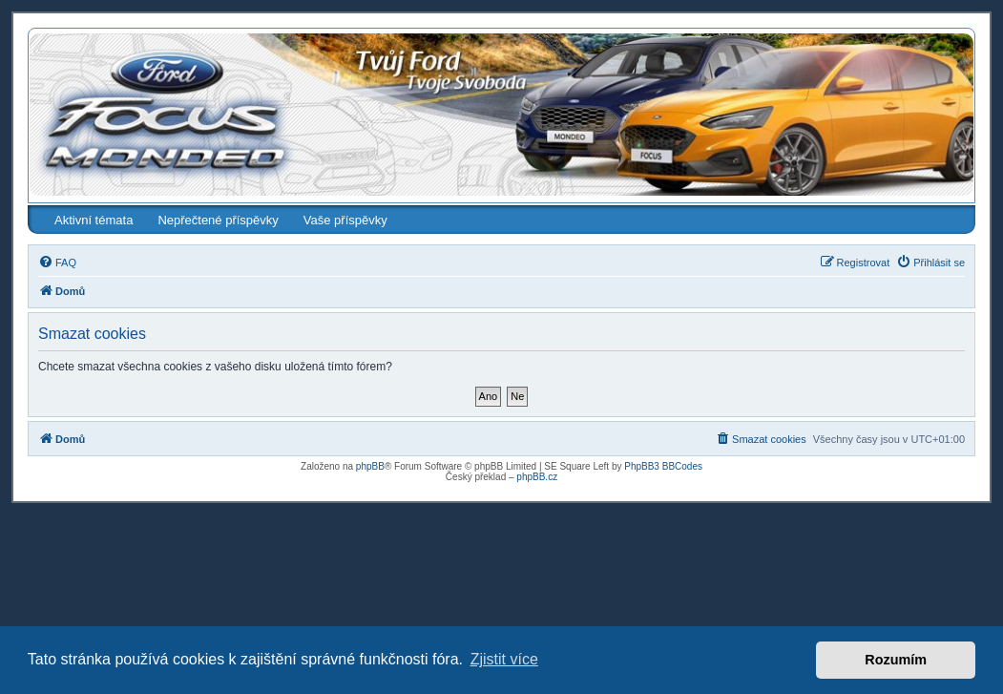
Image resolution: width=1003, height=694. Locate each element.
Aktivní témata (93, 220)
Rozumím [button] (896, 659)
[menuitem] (57, 262)
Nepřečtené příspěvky (217, 220)
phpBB (370, 466)
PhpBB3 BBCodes (663, 466)
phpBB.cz (536, 477)
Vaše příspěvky (345, 220)
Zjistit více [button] (504, 659)
